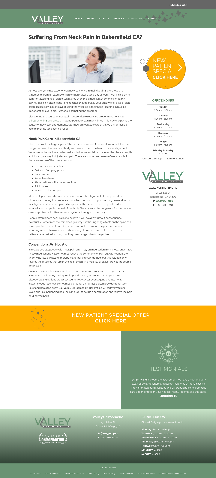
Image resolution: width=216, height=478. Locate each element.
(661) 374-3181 (179, 4)
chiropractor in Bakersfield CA (45, 120)
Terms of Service (126, 474)
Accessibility (35, 474)
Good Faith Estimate (146, 474)
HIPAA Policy (93, 474)
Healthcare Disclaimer (74, 474)
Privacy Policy (109, 474)
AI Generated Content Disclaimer (172, 474)
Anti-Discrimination (53, 474)
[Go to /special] (111, 318)
